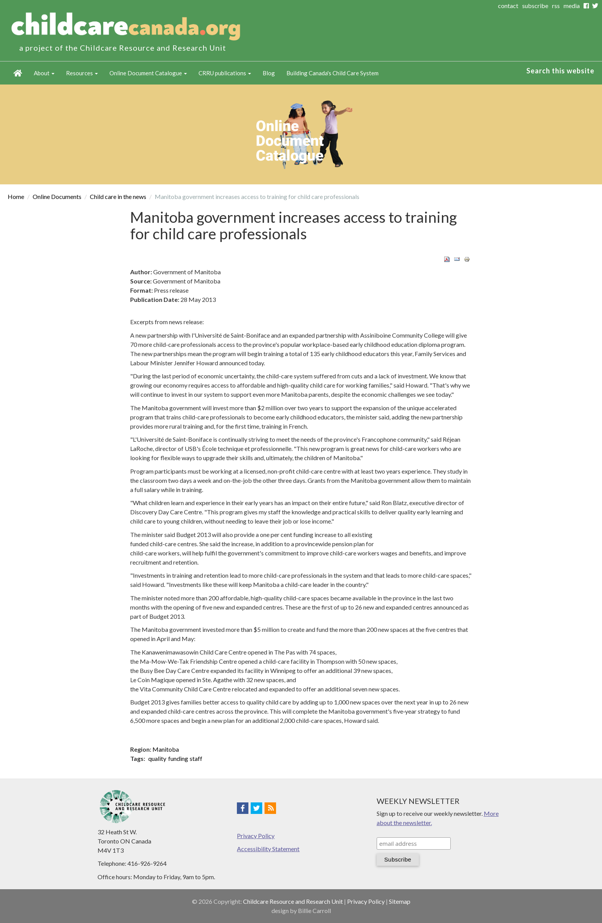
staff (196, 758)
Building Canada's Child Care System (332, 73)
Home (18, 73)
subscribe (535, 5)
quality (157, 758)
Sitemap (399, 901)
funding (178, 758)
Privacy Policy (256, 835)
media (572, 5)
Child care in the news (118, 196)
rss (556, 5)
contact (508, 5)
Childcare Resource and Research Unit (293, 901)
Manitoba (165, 749)
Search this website (560, 70)
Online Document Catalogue (148, 73)
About (44, 73)
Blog (269, 73)
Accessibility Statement (268, 848)
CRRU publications (224, 73)
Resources (82, 73)
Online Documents (57, 196)
